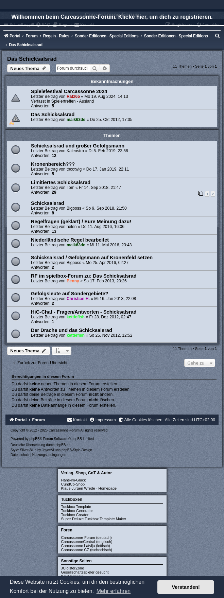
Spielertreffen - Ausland (72, 101)
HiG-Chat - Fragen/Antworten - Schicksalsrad (84, 312)
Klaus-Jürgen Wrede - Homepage (89, 488)
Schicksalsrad (47, 203)
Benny (73, 281)
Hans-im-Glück (73, 480)
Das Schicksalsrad (32, 59)
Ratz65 (73, 96)
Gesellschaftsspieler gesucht (85, 572)
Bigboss (74, 208)
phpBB (35, 439)
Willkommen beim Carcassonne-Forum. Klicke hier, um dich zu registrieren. (111, 17)
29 (54, 192)
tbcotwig (74, 169)
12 (54, 155)
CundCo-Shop (73, 484)
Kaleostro (75, 150)
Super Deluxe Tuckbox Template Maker (93, 519)
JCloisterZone (72, 568)
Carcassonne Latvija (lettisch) (85, 546)
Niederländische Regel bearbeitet (70, 240)
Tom (70, 187)
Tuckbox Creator (75, 515)
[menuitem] (217, 36)
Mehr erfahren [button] (114, 591)
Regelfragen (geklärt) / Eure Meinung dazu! (81, 221)
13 (54, 231)
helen (72, 226)
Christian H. (78, 298)
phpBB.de (62, 445)
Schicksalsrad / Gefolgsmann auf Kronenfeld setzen (92, 257)
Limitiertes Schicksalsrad (60, 182)
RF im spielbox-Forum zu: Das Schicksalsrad (84, 276)
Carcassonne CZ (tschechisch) (86, 550)
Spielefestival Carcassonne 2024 (69, 91)
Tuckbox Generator (77, 511)
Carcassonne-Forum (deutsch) (86, 537)
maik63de (76, 119)
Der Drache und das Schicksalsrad (71, 330)
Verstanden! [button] (186, 587)
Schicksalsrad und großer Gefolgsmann (77, 145)
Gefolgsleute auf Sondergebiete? (69, 293)
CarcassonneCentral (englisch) (87, 542)
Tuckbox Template (76, 507)
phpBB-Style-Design (77, 450)
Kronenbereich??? (53, 164)
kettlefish (76, 317)
